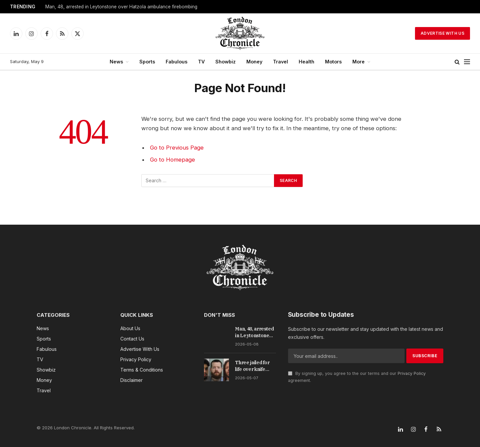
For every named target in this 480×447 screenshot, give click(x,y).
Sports (147, 61)
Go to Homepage (172, 159)
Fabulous (176, 61)
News (116, 61)
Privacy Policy (412, 373)
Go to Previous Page (177, 147)
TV (201, 61)
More (358, 61)
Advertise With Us (442, 33)
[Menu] (467, 61)
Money (254, 61)
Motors (333, 61)
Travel (280, 61)
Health (306, 61)
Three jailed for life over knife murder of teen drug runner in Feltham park (252, 366)
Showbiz (225, 61)
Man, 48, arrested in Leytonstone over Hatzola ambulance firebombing (121, 6)
